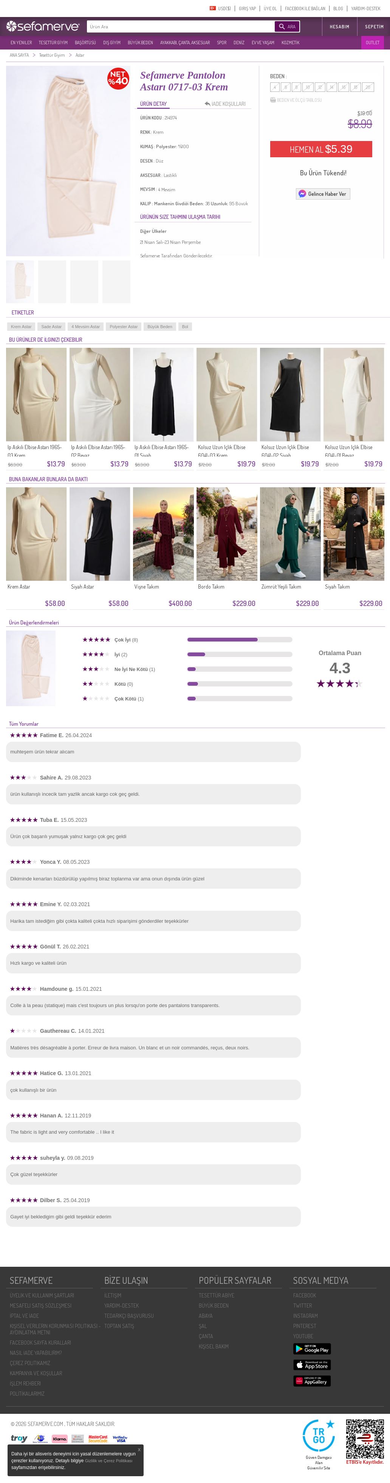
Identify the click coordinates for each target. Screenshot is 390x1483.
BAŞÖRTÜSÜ (85, 42)
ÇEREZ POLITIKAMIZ (30, 1363)
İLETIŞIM (112, 1295)
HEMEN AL (321, 149)
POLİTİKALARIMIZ (27, 1393)
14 (331, 87)
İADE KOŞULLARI (227, 104)
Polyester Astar (124, 326)
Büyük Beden (159, 326)
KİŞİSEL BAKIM (214, 1346)
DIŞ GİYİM (112, 42)
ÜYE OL (270, 8)
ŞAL (203, 1326)
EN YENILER (21, 42)
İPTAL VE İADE (24, 1316)
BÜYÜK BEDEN (140, 42)
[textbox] (169, 26)
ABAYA (206, 1316)
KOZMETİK (290, 42)
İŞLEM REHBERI (25, 1383)
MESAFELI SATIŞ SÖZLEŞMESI (40, 1305)
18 (355, 87)
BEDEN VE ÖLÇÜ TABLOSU (296, 100)
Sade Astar (51, 326)
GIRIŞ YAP (247, 8)
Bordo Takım (211, 586)
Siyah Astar (82, 586)
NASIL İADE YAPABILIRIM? (36, 1353)
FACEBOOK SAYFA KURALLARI (40, 1342)
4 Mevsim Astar (85, 326)
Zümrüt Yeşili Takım (281, 586)
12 (320, 87)
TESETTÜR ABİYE (216, 1295)
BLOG (338, 8)
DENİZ (239, 42)
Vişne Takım (147, 586)
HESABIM (340, 26)
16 (343, 87)
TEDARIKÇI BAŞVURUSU (129, 1316)
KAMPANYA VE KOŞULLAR (36, 1373)
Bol (185, 326)
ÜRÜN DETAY (153, 104)
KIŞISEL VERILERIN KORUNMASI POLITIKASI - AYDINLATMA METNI (55, 1329)
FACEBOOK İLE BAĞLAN (305, 8)
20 (368, 87)
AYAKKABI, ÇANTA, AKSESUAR (185, 42)
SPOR (221, 42)
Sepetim (374, 26)
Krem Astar (21, 326)
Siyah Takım (337, 586)
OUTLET (372, 42)
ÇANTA (206, 1336)
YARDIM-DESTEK (365, 8)
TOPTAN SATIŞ (119, 1326)
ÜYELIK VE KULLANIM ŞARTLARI (42, 1295)
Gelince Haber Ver (322, 193)
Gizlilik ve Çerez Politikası (109, 1460)
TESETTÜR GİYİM (53, 42)
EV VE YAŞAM (263, 42)
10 (308, 87)
